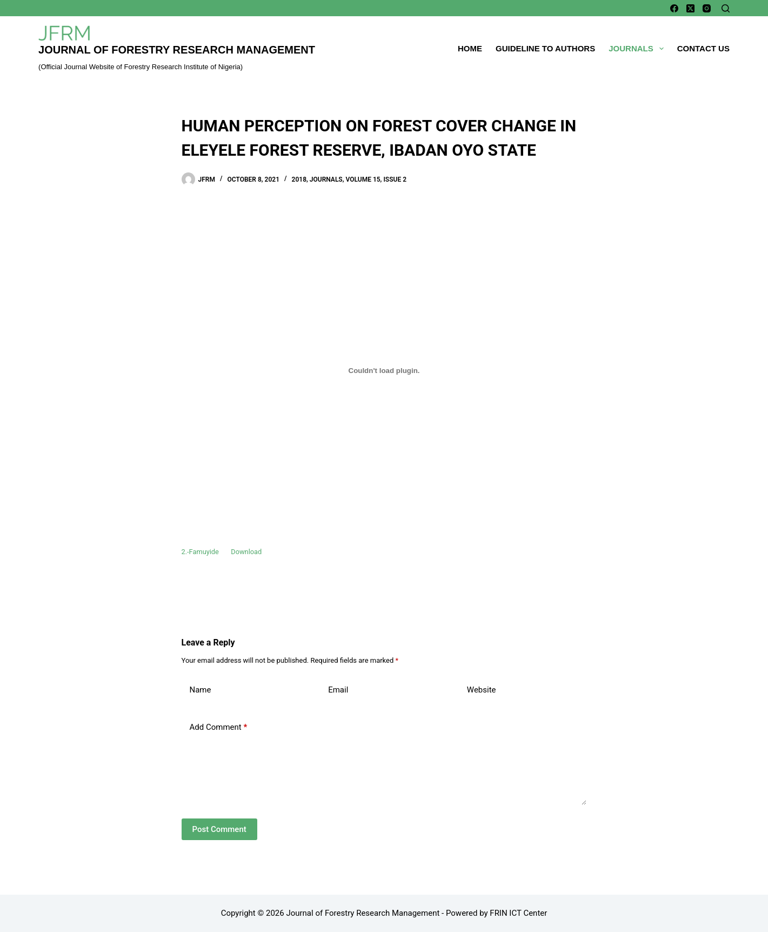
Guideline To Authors (545, 48)
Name (200, 690)
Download (246, 552)
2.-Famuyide (200, 552)
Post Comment (219, 829)
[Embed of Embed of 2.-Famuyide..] (384, 370)
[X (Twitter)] (690, 8)
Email (338, 690)
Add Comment (219, 727)
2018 (299, 179)
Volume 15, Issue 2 (376, 179)
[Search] (726, 8)
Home (470, 48)
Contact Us (703, 48)
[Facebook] (674, 8)
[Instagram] (707, 8)
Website (481, 690)
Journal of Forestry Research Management (176, 50)
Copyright (238, 913)
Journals (638, 48)
